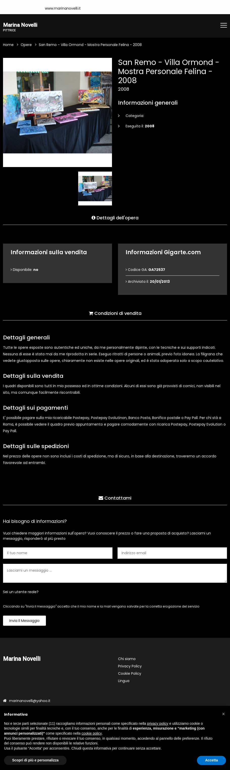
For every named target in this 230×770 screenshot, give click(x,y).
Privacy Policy (130, 666)
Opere (26, 45)
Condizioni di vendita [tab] (115, 312)
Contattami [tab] (115, 497)
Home (8, 45)
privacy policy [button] (157, 723)
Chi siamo (127, 659)
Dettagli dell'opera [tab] (115, 217)
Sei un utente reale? (21, 592)
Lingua (123, 681)
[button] (223, 714)
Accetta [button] (211, 760)
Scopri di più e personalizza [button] (35, 760)
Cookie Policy (129, 674)
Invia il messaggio (24, 621)
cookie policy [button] (91, 733)
